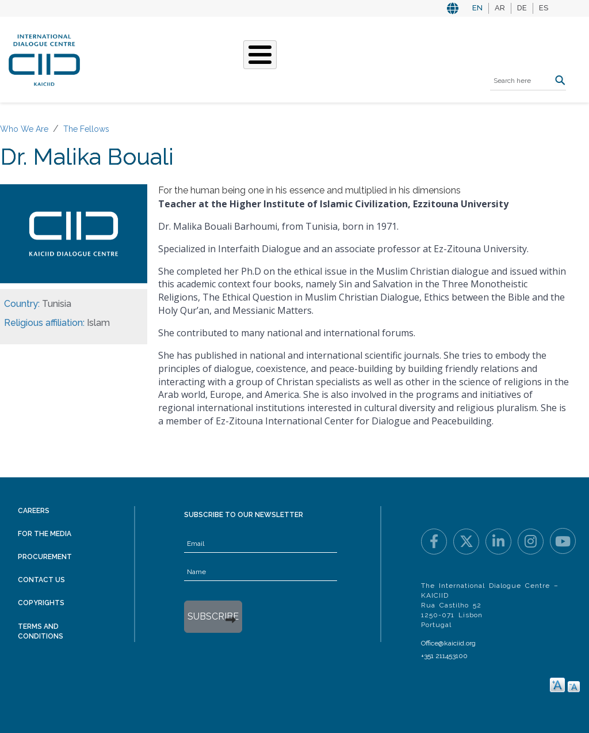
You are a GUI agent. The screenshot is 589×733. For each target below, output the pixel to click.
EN (477, 7)
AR (500, 7)
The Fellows (86, 129)
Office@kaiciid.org (448, 643)
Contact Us (41, 580)
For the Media (44, 534)
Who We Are (24, 129)
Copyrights (41, 603)
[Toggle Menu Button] (260, 54)
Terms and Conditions (40, 631)
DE (522, 7)
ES (543, 7)
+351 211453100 (444, 656)
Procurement (45, 557)
